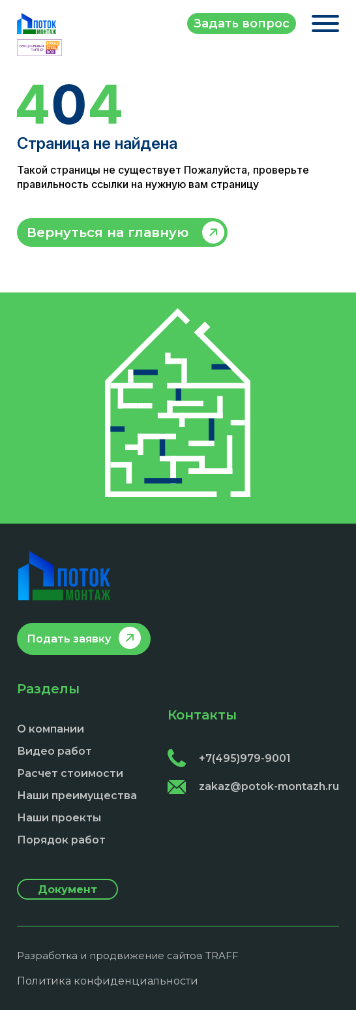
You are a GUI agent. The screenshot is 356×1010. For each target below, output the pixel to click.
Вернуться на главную (107, 232)
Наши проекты (59, 818)
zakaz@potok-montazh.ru (253, 787)
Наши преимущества (77, 795)
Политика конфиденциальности (107, 981)
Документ (67, 889)
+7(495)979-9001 (229, 758)
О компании (50, 729)
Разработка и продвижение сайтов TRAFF (128, 955)
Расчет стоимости (70, 773)
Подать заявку (69, 639)
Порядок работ (61, 840)
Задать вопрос (241, 23)
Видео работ (54, 751)
